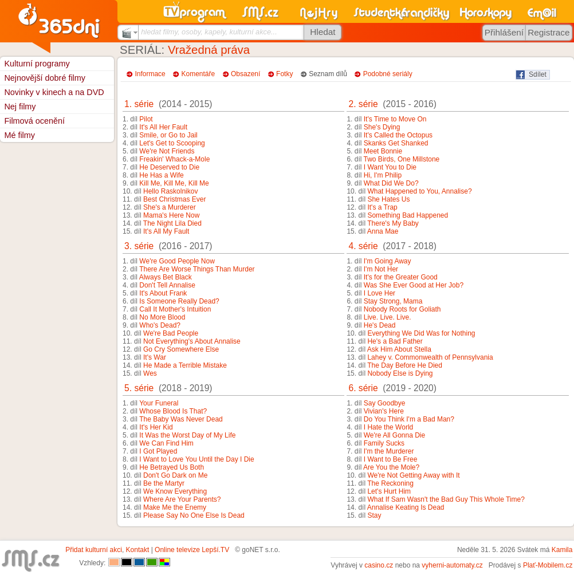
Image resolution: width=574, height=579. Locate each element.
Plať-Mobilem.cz (548, 565)
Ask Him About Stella (399, 349)
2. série (363, 104)
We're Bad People (170, 333)
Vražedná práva (209, 50)
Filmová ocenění (34, 120)
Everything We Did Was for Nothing (421, 333)
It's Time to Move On (395, 119)
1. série (139, 104)
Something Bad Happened (407, 215)
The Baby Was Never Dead (181, 419)
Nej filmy (20, 106)
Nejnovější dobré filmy (44, 77)
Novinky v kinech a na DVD (54, 92)
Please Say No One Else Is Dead (194, 515)
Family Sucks (384, 443)
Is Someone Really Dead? (179, 301)
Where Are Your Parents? (182, 499)
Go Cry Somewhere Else (181, 349)
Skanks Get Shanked (396, 143)
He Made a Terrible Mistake (185, 365)
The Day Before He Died (404, 365)
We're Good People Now (176, 261)
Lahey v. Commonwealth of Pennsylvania (430, 357)
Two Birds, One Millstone (402, 159)
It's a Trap (382, 207)
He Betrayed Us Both (171, 467)
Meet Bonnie (383, 151)
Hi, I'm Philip (383, 175)
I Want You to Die (390, 167)
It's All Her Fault (163, 127)
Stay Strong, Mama (393, 301)
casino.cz (378, 565)
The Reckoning (390, 483)
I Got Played (158, 451)
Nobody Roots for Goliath (402, 309)
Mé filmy (19, 135)
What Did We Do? (391, 183)
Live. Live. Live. (387, 317)
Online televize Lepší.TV (192, 550)
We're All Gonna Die (394, 435)
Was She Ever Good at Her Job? (413, 285)
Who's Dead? (159, 325)
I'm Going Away (387, 261)
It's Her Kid (155, 427)
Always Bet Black (165, 277)
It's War (154, 357)
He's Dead (380, 325)
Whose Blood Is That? (173, 411)
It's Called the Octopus (398, 135)
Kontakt (138, 550)
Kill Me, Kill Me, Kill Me (174, 183)
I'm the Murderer (389, 451)
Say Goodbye (385, 403)
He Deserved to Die (169, 167)
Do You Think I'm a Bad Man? (409, 419)
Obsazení (245, 74)
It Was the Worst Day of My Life (187, 435)
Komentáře (198, 74)
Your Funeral (158, 403)
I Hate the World (388, 427)
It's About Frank (163, 293)
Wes (150, 373)
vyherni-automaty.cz (452, 565)
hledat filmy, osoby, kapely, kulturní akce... (209, 31)
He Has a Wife (161, 175)
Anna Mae (383, 231)
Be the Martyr (163, 483)
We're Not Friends (166, 151)
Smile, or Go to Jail (168, 135)
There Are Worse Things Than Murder (196, 269)
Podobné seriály (387, 74)
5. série (139, 388)
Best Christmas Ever (174, 199)
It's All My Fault (166, 231)
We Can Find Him (166, 443)
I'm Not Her (381, 269)
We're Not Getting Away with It (413, 475)
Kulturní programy (36, 63)
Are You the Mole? (391, 467)
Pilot (145, 119)
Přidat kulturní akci (93, 550)
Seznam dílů (328, 74)
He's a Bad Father (394, 341)
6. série (363, 388)
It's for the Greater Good (401, 277)
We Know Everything (175, 491)
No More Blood (162, 317)
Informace (150, 74)
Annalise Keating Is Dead (406, 507)
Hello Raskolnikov (170, 191)
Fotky (284, 74)
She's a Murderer (169, 207)
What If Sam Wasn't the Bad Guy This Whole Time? (445, 499)
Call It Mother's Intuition (175, 309)
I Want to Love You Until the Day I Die (196, 459)
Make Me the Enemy (174, 507)
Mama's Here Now (171, 215)
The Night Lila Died (172, 223)
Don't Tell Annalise (167, 285)
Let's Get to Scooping (172, 143)
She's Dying (382, 127)
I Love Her (379, 293)
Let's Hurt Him (389, 491)
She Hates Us (388, 199)
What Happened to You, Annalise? (419, 191)
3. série (139, 246)
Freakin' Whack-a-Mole (174, 159)
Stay (374, 515)
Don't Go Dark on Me (175, 475)
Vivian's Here (384, 411)
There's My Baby (393, 223)
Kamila (562, 550)
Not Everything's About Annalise (192, 341)
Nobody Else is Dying (400, 373)
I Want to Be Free (391, 459)
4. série (363, 246)
